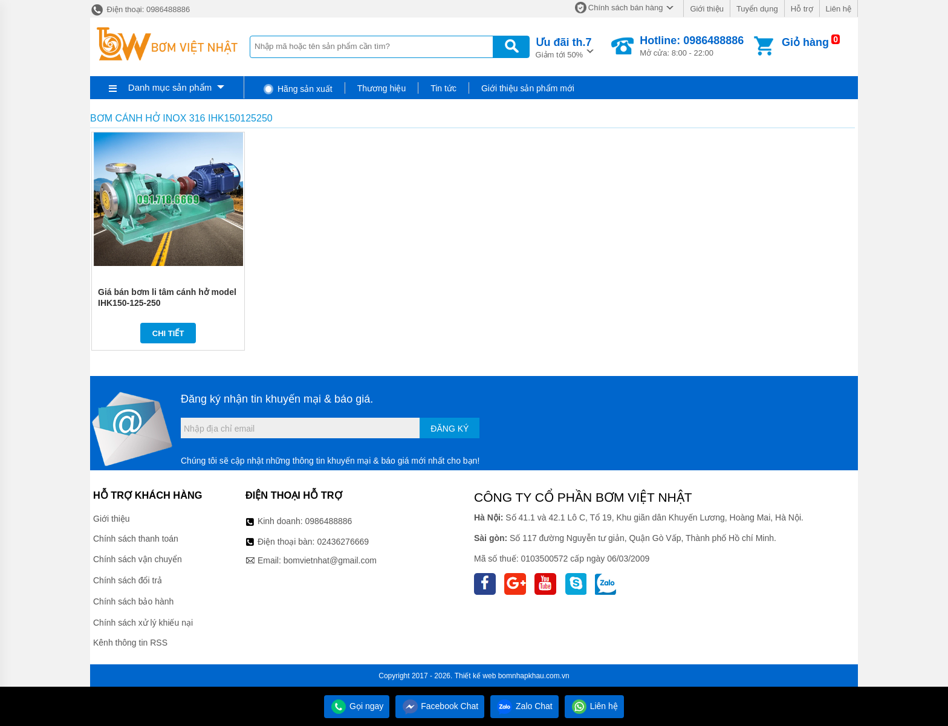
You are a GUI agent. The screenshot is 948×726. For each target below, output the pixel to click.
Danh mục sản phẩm (170, 87)
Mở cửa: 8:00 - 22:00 (692, 45)
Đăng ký (449, 428)
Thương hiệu (381, 88)
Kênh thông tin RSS (130, 642)
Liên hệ (838, 8)
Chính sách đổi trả (127, 580)
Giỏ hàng (805, 42)
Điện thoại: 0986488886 (140, 9)
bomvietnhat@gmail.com (330, 560)
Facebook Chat (439, 706)
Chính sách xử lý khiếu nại (143, 622)
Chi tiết (168, 333)
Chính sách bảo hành (133, 601)
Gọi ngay (356, 706)
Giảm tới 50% (564, 46)
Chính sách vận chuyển (137, 559)
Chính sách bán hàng (626, 7)
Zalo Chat (524, 706)
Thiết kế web (475, 676)
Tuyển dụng (757, 8)
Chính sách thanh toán (135, 538)
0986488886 (328, 521)
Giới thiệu (706, 8)
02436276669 (343, 541)
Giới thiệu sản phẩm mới (527, 88)
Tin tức (443, 88)
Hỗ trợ (802, 8)
